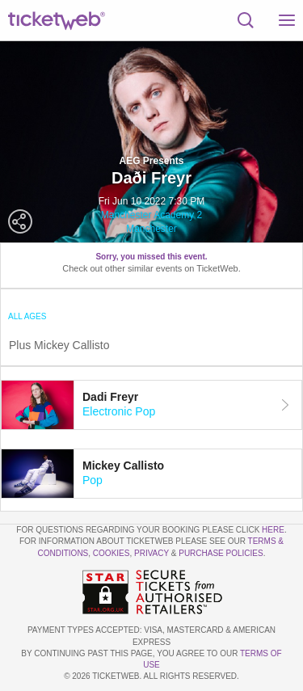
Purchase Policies (221, 553)
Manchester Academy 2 (151, 215)
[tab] (151, 405)
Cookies (111, 553)
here (273, 529)
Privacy (151, 553)
